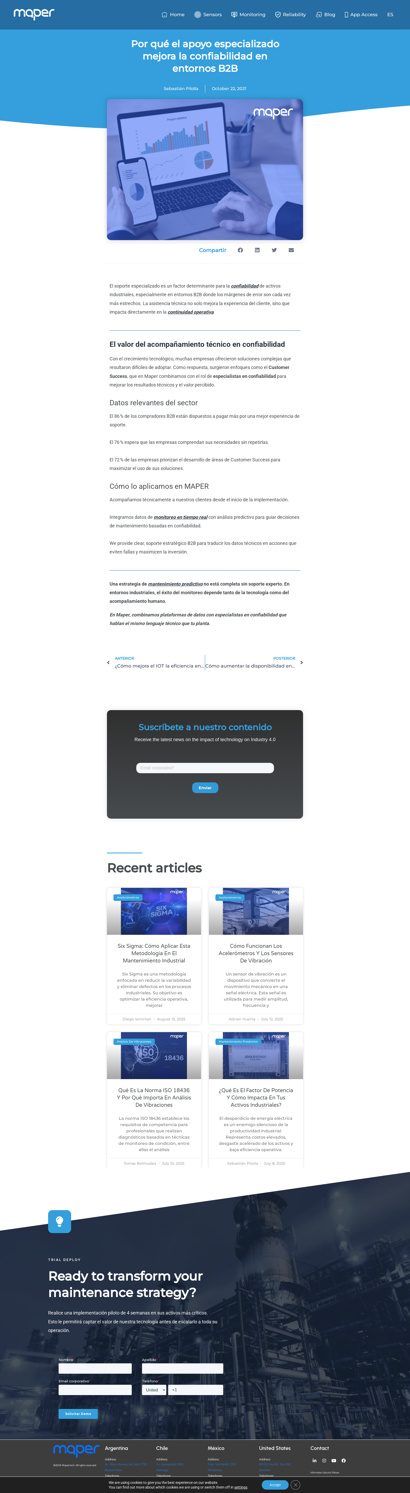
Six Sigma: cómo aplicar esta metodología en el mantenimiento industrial (154, 953)
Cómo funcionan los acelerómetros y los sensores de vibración (256, 953)
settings (240, 1487)
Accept (275, 1485)
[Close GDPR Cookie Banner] (295, 1485)
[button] (240, 250)
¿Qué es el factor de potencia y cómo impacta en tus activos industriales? (256, 1097)
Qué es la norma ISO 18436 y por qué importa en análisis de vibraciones (154, 1097)
